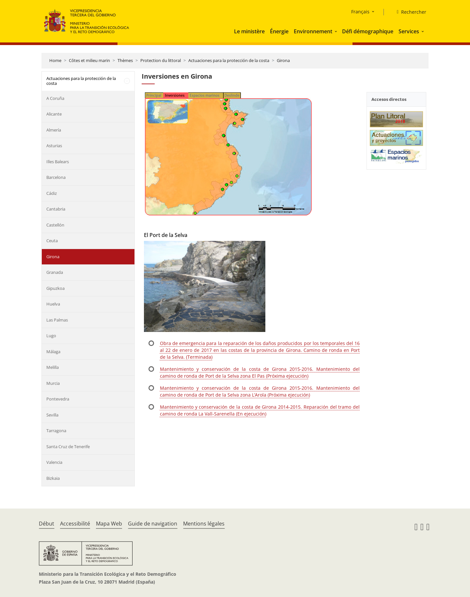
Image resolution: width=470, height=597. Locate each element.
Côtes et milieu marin (89, 60)
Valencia (54, 462)
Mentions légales (204, 523)
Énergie (279, 31)
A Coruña (55, 98)
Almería (53, 130)
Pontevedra (57, 399)
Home (55, 60)
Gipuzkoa (55, 288)
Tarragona (56, 430)
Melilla (52, 367)
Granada (54, 272)
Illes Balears (57, 162)
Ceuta (52, 241)
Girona (283, 60)
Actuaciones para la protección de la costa (228, 60)
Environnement (313, 31)
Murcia (53, 383)
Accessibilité (75, 523)
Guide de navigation (152, 523)
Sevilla (52, 415)
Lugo (51, 335)
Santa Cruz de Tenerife (68, 446)
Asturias (54, 146)
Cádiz (51, 193)
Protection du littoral (160, 60)
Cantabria (55, 209)
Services (409, 31)
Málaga (53, 351)
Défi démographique (367, 31)
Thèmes (125, 60)
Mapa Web (109, 523)
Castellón (55, 225)
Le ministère (249, 31)
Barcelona (56, 177)
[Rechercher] (409, 12)
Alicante (54, 114)
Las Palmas (57, 320)
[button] (336, 31)
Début (46, 523)
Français (360, 11)
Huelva (53, 304)
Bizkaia (53, 478)
